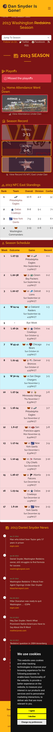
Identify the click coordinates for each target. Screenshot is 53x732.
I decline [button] (32, 716)
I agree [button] (32, 711)
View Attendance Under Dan (24, 114)
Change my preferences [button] (31, 722)
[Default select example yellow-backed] (26, 37)
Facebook (38, 42)
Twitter (24, 42)
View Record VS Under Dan (26, 175)
